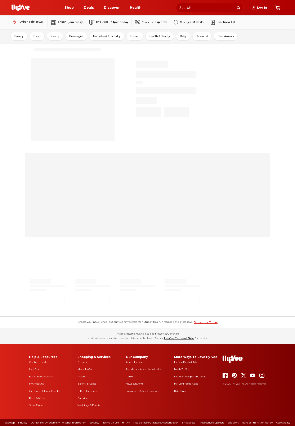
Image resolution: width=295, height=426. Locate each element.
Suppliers (233, 422)
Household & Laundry (106, 36)
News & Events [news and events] (134, 383)
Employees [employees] (188, 422)
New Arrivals (226, 36)
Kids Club (180, 390)
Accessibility (283, 422)
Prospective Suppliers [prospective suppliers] (211, 422)
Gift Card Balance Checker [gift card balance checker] (45, 390)
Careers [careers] (130, 376)
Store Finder (36, 405)
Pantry (55, 36)
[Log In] (259, 7)
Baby (183, 36)
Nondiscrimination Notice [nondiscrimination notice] (257, 422)
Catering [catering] (82, 398)
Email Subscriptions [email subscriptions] (41, 376)
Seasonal (202, 36)
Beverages (76, 36)
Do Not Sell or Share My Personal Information (58, 422)
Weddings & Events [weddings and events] (88, 405)
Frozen (134, 36)
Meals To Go (84, 369)
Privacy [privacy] (22, 422)
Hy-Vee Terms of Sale (179, 338)
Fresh (37, 36)
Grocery (82, 362)
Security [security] (94, 422)
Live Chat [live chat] (35, 369)
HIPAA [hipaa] (126, 422)
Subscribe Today (206, 322)
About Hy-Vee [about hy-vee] (134, 362)
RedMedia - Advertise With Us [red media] (143, 369)
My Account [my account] (36, 383)
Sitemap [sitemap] (10, 422)
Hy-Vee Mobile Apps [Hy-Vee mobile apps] (186, 383)
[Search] (239, 7)
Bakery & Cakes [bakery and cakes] (86, 383)
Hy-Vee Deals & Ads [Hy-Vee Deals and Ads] (185, 362)
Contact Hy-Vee (38, 362)
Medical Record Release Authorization (156, 422)
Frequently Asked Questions (142, 390)
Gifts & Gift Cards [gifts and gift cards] (87, 390)
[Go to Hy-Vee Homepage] (21, 7)
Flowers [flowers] (82, 376)
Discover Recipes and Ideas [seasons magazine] (190, 376)
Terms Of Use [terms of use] (111, 422)
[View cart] (278, 8)
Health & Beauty (159, 36)
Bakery (18, 36)
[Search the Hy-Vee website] (210, 7)
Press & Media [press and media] (37, 398)
